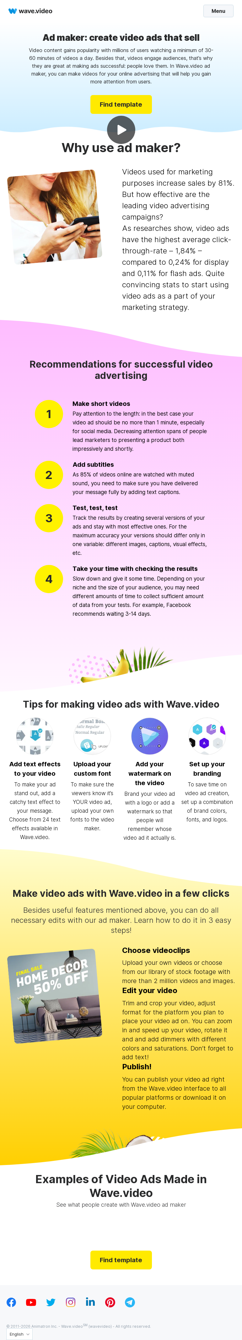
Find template (121, 104)
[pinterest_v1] (110, 1305)
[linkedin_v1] (90, 1305)
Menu (214, 11)
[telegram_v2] (130, 1305)
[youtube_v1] (31, 1305)
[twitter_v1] (51, 1305)
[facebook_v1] (11, 1305)
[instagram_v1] (71, 1305)
